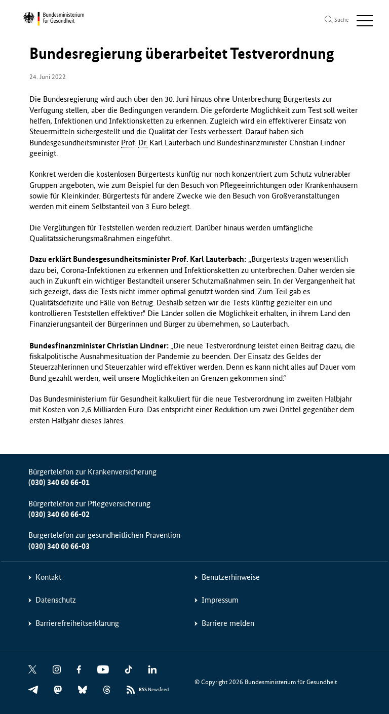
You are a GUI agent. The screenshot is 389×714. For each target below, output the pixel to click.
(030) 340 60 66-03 (59, 546)
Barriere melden (228, 623)
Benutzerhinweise (231, 577)
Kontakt (48, 577)
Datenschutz (55, 600)
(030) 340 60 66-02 (59, 514)
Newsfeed (154, 690)
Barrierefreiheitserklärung (77, 623)
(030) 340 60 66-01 (59, 482)
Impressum (220, 600)
